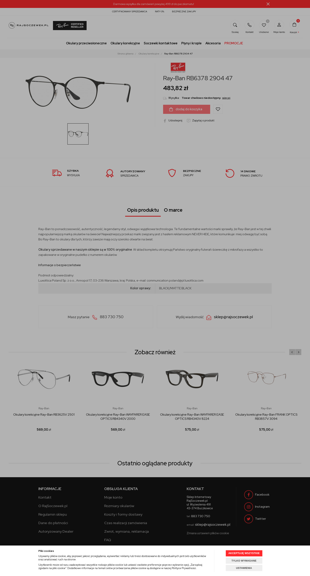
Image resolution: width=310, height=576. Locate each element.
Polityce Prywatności (184, 568)
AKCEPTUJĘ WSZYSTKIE (244, 553)
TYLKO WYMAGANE (244, 560)
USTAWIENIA (244, 567)
